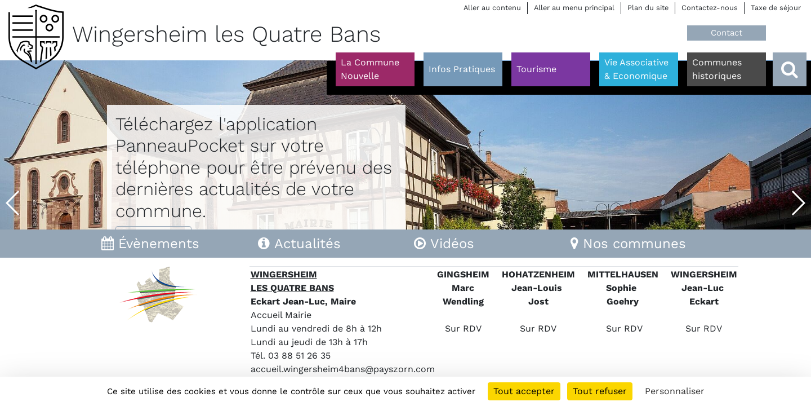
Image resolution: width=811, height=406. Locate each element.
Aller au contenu (492, 7)
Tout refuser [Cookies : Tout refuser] (600, 391)
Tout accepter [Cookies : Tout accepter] (524, 391)
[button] (13, 203)
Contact (726, 33)
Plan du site (648, 7)
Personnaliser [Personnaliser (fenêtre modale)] (675, 391)
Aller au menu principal (574, 7)
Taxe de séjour (776, 7)
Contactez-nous (709, 7)
